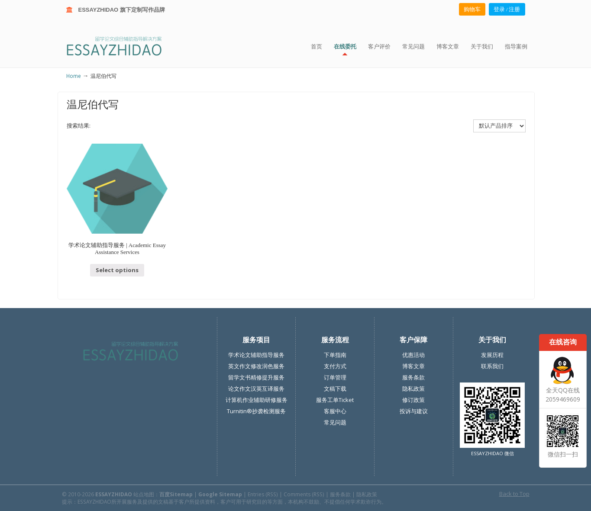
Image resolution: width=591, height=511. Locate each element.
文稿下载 (335, 388)
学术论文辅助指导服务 (256, 355)
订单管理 (335, 377)
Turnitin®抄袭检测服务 (256, 411)
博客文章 (413, 366)
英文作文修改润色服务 (256, 366)
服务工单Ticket (335, 400)
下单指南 (335, 355)
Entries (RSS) (263, 494)
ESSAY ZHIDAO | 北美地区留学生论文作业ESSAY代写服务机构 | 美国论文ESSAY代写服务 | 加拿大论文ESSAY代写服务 (122, 45)
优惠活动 (413, 355)
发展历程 (492, 355)
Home (73, 75)
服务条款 (413, 377)
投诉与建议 (414, 411)
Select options (117, 270)
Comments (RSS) (304, 494)
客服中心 (335, 411)
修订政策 (413, 400)
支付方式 (335, 366)
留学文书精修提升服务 (256, 377)
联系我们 (492, 366)
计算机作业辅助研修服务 (256, 400)
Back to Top (514, 494)
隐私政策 (413, 388)
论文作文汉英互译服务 (256, 388)
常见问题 (335, 422)
